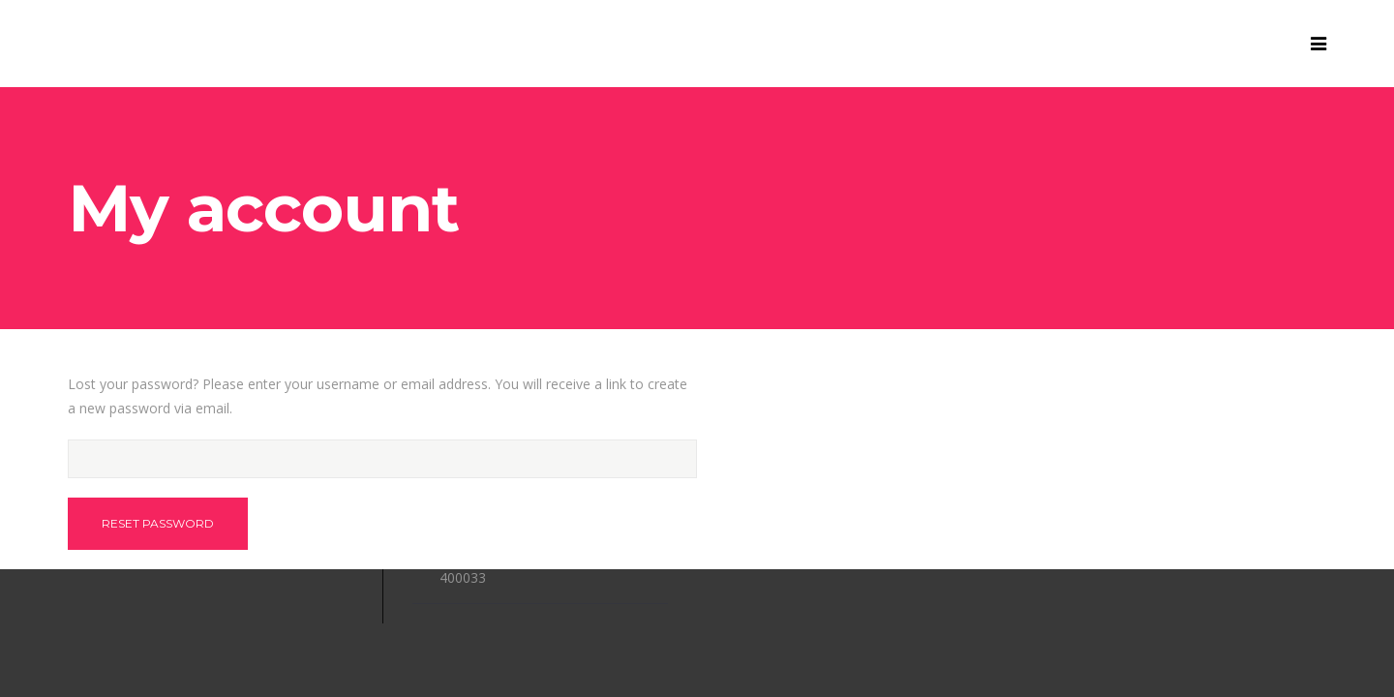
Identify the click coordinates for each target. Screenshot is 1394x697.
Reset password (158, 523)
